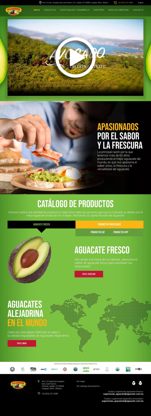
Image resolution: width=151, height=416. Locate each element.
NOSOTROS (99, 10)
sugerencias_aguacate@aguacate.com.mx (123, 394)
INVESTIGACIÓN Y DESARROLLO (74, 10)
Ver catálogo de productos (88, 386)
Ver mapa (81, 381)
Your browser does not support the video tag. (75, 57)
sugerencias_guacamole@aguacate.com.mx (122, 401)
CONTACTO (138, 10)
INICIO (37, 10)
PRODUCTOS (50, 10)
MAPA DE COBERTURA (118, 10)
